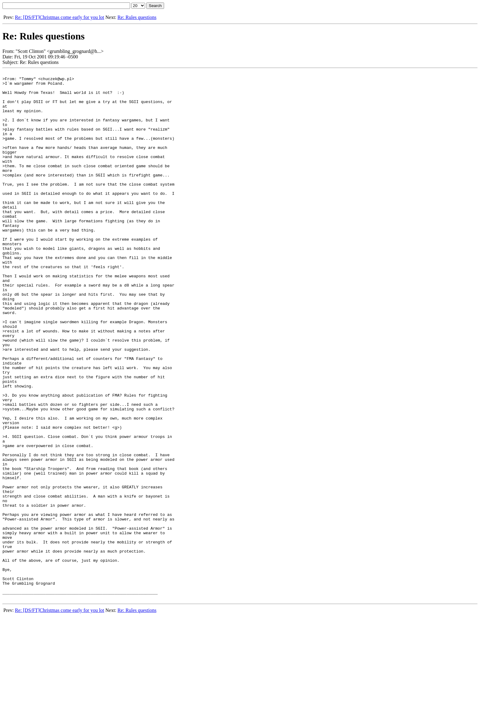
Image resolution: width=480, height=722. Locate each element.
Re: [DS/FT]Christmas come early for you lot (59, 17)
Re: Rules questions (137, 17)
